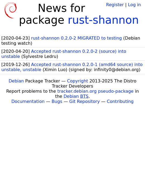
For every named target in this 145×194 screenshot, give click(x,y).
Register (115, 4)
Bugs (57, 101)
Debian (16, 81)
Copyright (77, 81)
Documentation (27, 101)
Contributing (120, 101)
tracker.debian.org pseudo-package (95, 91)
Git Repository (84, 101)
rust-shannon (103, 20)
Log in (134, 4)
